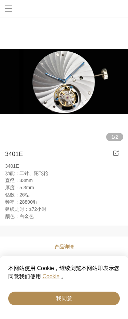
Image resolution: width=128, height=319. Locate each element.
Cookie (50, 276)
